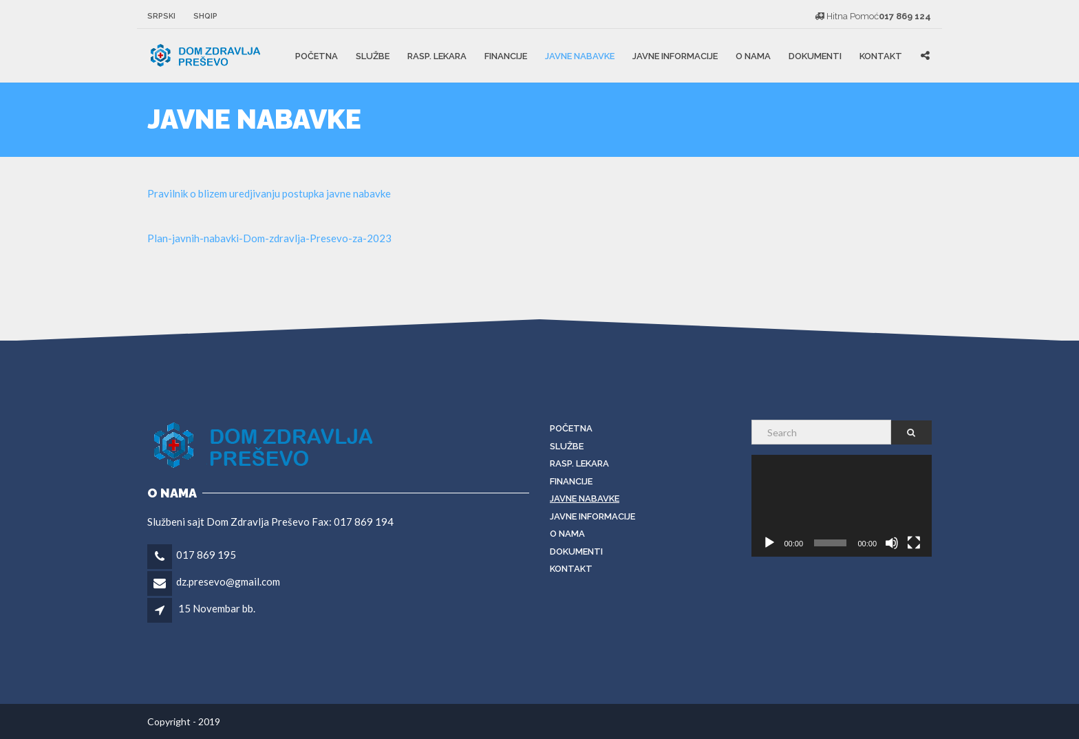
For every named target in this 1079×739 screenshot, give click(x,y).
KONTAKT (880, 56)
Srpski (161, 16)
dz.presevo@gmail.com (228, 581)
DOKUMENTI (815, 56)
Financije (505, 56)
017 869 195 (206, 554)
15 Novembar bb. (216, 608)
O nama (753, 56)
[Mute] (892, 543)
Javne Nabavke (580, 56)
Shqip (205, 16)
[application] (841, 506)
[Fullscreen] (914, 543)
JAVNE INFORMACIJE (675, 56)
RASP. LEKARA (437, 56)
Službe (372, 56)
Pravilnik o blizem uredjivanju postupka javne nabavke (269, 193)
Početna (316, 56)
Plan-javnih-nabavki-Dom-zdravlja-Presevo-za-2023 (269, 238)
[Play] (769, 543)
